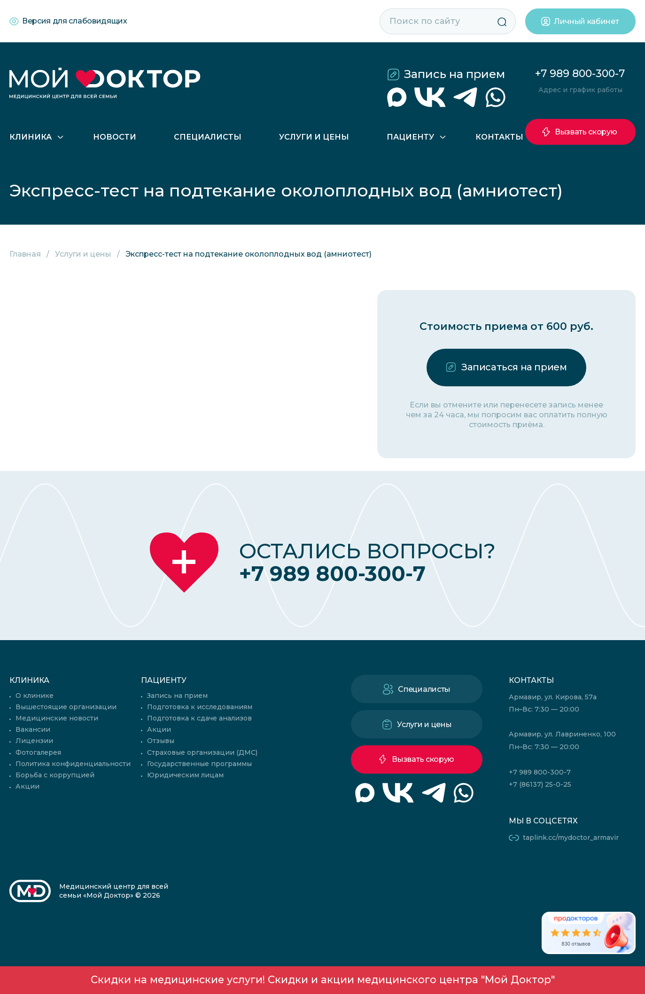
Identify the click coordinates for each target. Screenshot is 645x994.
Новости (114, 137)
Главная (25, 254)
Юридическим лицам (185, 775)
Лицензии (34, 740)
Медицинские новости (57, 718)
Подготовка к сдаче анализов (199, 718)
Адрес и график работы (580, 90)
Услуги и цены (314, 137)
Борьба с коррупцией (55, 775)
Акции (27, 786)
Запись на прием (454, 74)
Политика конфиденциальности (73, 763)
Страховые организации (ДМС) (202, 752)
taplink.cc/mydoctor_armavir (571, 837)
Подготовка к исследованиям (199, 707)
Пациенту (410, 137)
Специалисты (207, 137)
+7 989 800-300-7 (580, 73)
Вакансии (33, 729)
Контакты (499, 137)
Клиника (30, 137)
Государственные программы (199, 763)
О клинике (35, 695)
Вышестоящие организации (66, 707)
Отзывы (160, 740)
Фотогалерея (38, 752)
